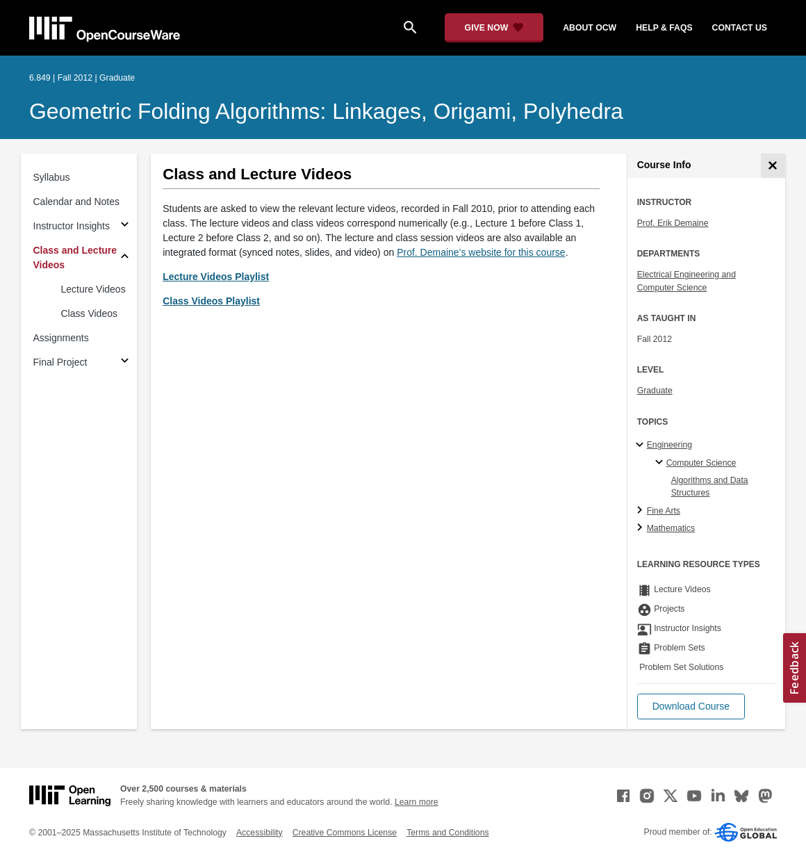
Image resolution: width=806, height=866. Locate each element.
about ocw (589, 28)
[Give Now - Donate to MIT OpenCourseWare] (494, 27)
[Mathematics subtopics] (641, 528)
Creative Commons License (345, 833)
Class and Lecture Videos (75, 257)
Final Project (60, 362)
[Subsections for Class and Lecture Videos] (124, 258)
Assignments (61, 337)
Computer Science (701, 463)
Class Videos (89, 313)
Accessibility (259, 833)
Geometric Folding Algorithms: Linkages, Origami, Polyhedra (326, 111)
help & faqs (664, 28)
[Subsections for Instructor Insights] (124, 226)
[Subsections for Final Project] (124, 362)
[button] (691, 706)
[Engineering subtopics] (641, 445)
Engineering (669, 445)
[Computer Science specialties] (661, 463)
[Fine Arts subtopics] (641, 511)
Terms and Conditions (447, 833)
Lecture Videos (93, 289)
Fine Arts (663, 511)
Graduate (655, 390)
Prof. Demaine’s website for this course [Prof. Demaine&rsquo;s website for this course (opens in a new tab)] (481, 252)
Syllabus (51, 177)
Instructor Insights (71, 225)
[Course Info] (773, 166)
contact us (739, 28)
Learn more (416, 802)
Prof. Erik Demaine (673, 223)
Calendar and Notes (76, 201)
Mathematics (671, 528)
